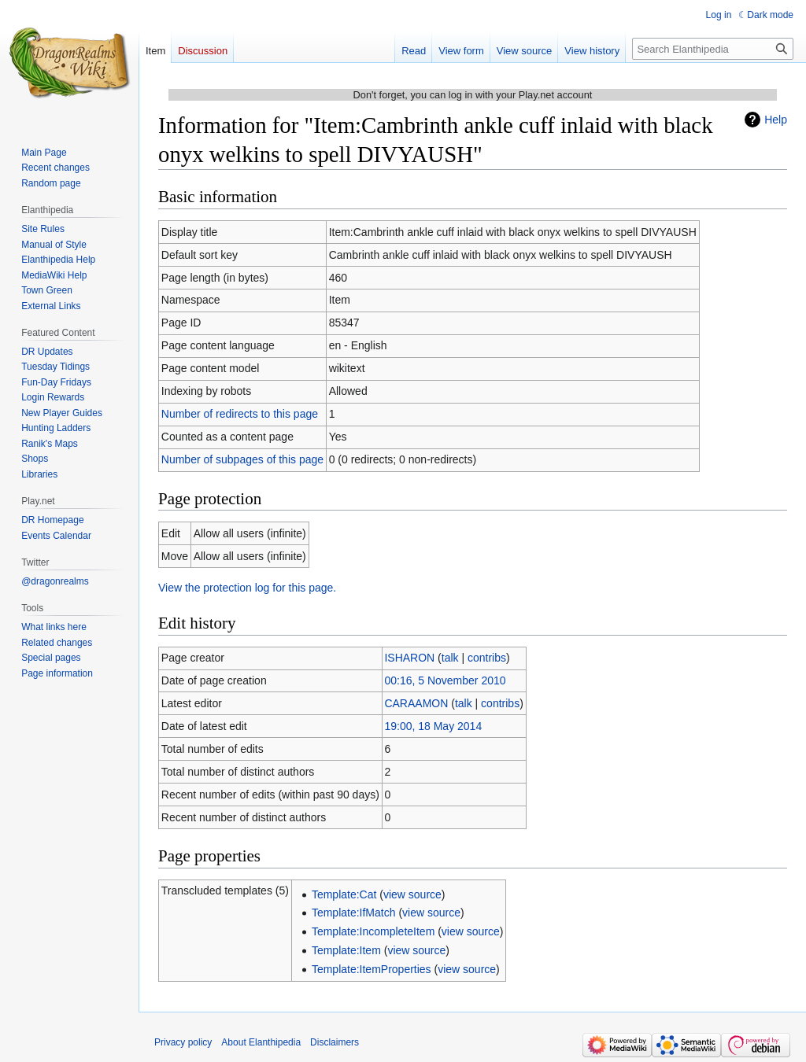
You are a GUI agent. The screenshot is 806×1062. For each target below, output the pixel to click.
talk (450, 657)
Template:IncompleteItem (373, 931)
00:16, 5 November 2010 (444, 680)
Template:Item (346, 950)
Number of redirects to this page (239, 413)
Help (775, 119)
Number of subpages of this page (242, 459)
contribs (487, 657)
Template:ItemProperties (371, 969)
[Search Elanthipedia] (712, 49)
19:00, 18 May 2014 (433, 726)
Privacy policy (183, 1042)
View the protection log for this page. (247, 587)
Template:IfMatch (354, 912)
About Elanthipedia (261, 1042)
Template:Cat (344, 894)
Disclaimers (334, 1042)
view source (412, 894)
